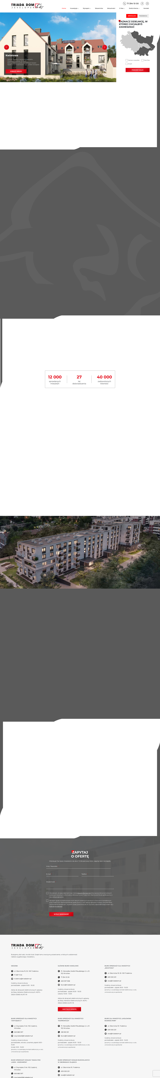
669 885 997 (17, 1032)
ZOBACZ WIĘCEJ (16, 71)
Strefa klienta (134, 8)
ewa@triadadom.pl (113, 981)
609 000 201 (110, 977)
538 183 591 (63, 1032)
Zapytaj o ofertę (69, 1009)
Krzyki (129, 64)
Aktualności (111, 8)
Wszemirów (99, 8)
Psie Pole (145, 60)
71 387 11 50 (16, 975)
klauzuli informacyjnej (84, 893)
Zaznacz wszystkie (132, 60)
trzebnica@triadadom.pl (21, 979)
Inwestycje (74, 8)
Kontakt (146, 8)
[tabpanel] (137, 46)
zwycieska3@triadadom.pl (22, 1036)
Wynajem (87, 8)
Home (64, 8)
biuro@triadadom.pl (66, 985)
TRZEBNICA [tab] (143, 16)
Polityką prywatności (55, 906)
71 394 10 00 (131, 3)
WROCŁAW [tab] (132, 16)
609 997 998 (64, 981)
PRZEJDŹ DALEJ (137, 70)
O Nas (122, 8)
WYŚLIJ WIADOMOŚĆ (61, 914)
